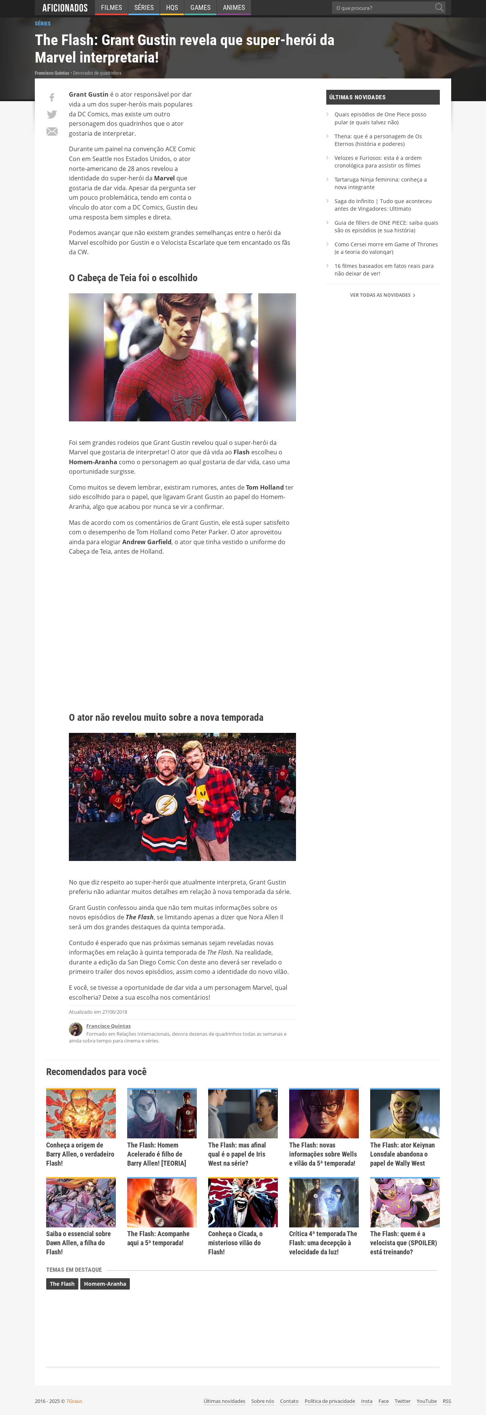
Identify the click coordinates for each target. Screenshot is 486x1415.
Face (384, 1401)
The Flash (62, 1283)
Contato (289, 1401)
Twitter (403, 1401)
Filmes (111, 7)
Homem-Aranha (105, 1283)
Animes (234, 7)
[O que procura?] (439, 8)
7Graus (74, 1401)
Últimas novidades (224, 1401)
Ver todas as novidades (383, 295)
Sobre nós (262, 1401)
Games (200, 7)
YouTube (427, 1401)
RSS (447, 1401)
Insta (366, 1401)
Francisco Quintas (108, 1025)
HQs (172, 7)
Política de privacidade (330, 1401)
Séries (144, 7)
